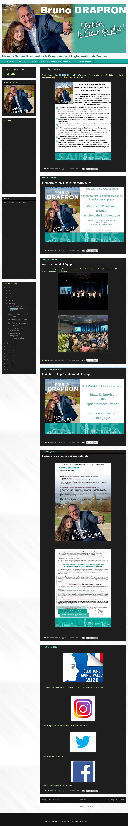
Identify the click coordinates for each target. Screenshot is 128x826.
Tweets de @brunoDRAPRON (15, 202)
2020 (9, 287)
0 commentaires (73, 169)
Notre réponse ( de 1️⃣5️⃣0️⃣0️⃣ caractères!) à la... (18, 309)
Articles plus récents (50, 800)
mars (11, 297)
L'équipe (21, 61)
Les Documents (84, 61)
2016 (9, 353)
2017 (9, 350)
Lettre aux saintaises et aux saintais (65, 456)
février (11, 300)
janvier (11, 304)
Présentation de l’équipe (57, 264)
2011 (9, 370)
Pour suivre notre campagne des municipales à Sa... (16, 336)
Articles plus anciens (115, 800)
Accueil (10, 61)
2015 (9, 356)
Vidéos (33, 61)
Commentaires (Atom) (88, 806)
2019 (9, 343)
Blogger (84, 821)
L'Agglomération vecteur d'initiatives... (57, 61)
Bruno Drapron (55, 169)
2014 (9, 360)
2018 (9, 346)
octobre (12, 290)
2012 (9, 366)
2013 (9, 363)
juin (10, 294)
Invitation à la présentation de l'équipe (66, 374)
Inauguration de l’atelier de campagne (66, 182)
